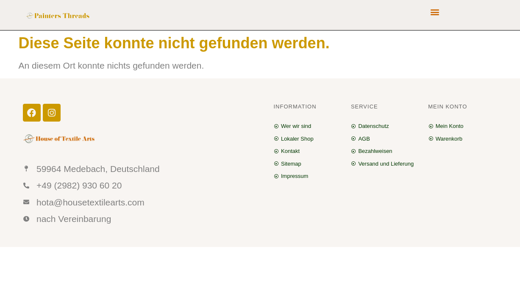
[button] (434, 12)
